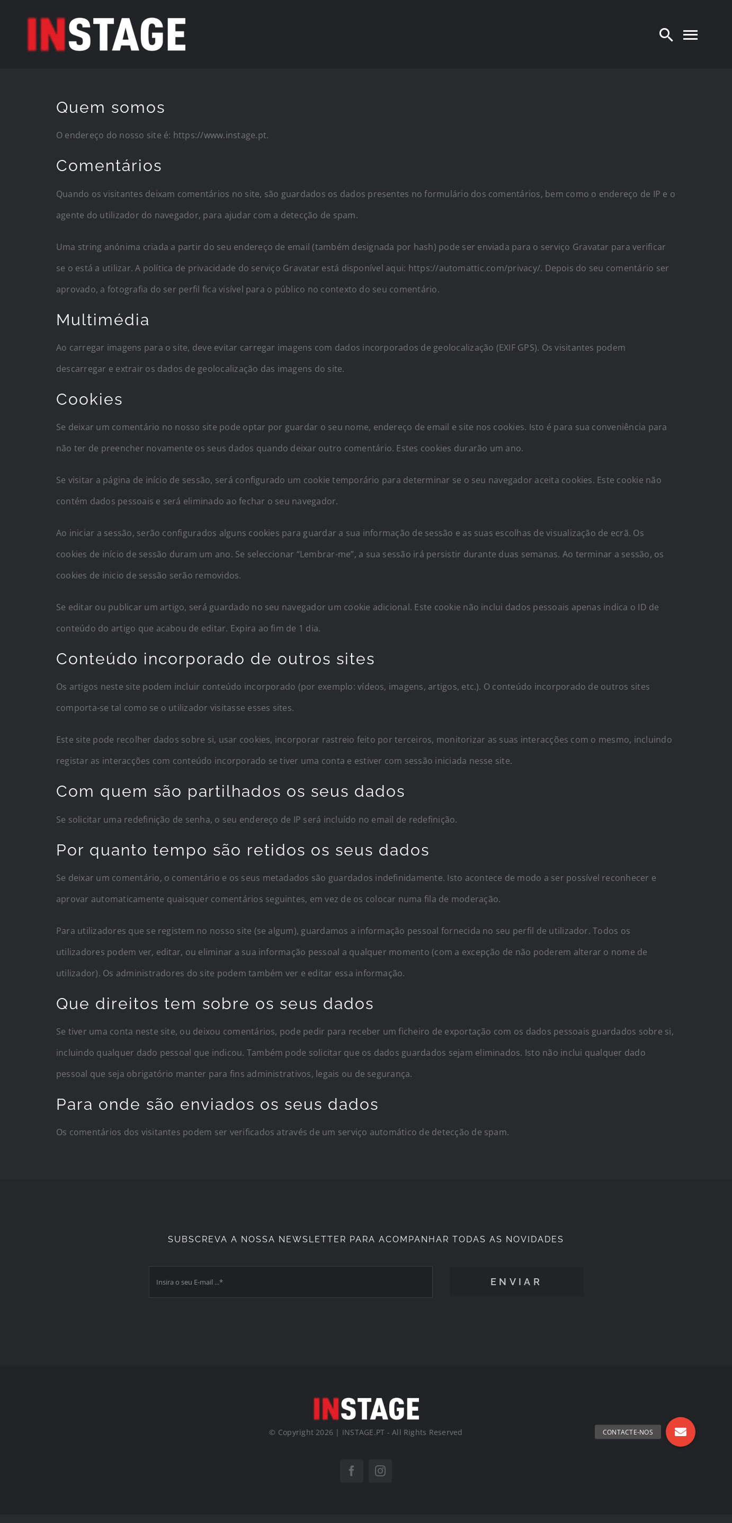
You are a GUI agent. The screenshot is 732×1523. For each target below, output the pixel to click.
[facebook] (351, 1471)
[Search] (666, 34)
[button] (680, 1432)
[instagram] (380, 1471)
